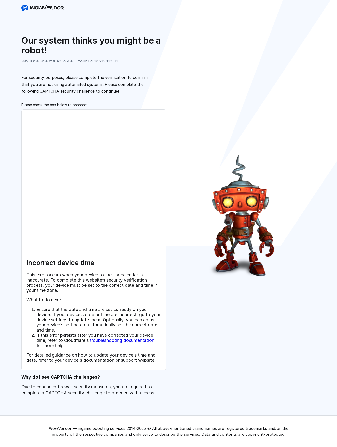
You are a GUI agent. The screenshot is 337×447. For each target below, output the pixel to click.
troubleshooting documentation (122, 340)
